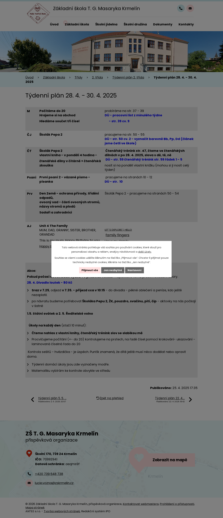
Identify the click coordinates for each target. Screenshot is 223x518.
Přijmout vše (90, 270)
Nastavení (134, 270)
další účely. (145, 251)
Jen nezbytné (113, 270)
